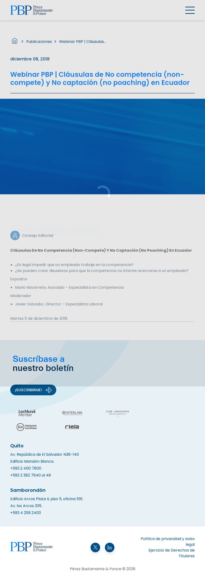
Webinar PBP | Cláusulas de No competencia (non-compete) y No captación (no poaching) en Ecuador (83, 44)
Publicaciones (39, 44)
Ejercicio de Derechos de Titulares (172, 553)
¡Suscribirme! (33, 390)
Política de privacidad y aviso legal (168, 541)
